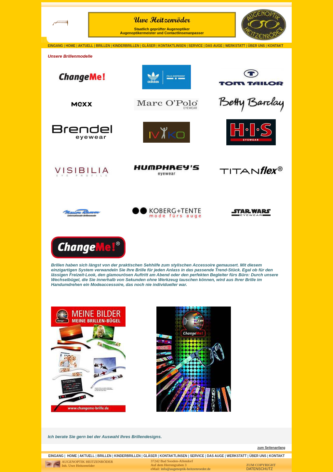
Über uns (256, 46)
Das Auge (214, 46)
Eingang (55, 46)
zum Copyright (261, 465)
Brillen (103, 46)
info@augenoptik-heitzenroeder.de (186, 469)
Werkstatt (235, 46)
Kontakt (275, 46)
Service (196, 46)
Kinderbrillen (126, 46)
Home (70, 46)
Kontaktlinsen (172, 46)
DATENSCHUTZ (259, 469)
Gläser (149, 46)
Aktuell (85, 46)
